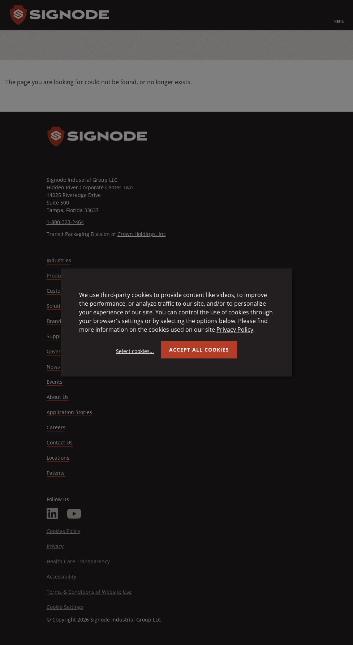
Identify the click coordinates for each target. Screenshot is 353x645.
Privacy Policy (234, 330)
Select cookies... (135, 351)
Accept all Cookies (199, 349)
